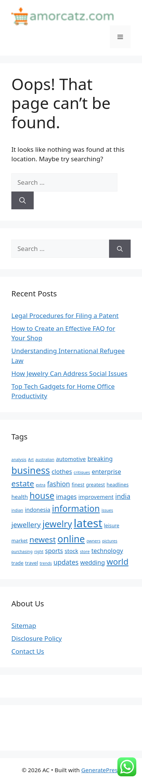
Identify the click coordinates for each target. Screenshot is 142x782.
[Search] (22, 201)
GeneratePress (100, 770)
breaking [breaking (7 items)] (100, 459)
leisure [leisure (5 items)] (111, 525)
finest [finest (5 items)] (78, 484)
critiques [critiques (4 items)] (82, 472)
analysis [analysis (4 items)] (19, 459)
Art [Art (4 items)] (31, 459)
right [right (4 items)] (38, 551)
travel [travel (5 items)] (31, 562)
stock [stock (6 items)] (71, 551)
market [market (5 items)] (19, 540)
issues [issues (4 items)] (107, 510)
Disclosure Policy (36, 638)
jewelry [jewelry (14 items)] (57, 524)
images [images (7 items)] (66, 496)
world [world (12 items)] (117, 561)
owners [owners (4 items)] (94, 541)
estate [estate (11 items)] (22, 483)
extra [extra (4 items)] (40, 485)
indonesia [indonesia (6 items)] (37, 509)
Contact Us (27, 651)
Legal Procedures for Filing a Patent (65, 315)
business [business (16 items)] (30, 470)
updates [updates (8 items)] (65, 562)
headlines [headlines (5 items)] (118, 484)
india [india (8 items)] (122, 496)
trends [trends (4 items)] (46, 563)
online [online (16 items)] (71, 538)
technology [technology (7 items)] (107, 551)
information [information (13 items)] (76, 508)
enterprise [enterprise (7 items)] (106, 471)
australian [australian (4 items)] (45, 459)
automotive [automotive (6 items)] (71, 459)
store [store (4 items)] (85, 551)
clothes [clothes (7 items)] (61, 471)
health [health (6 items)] (19, 496)
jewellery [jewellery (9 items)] (26, 524)
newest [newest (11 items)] (43, 539)
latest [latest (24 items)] (88, 523)
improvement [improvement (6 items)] (96, 496)
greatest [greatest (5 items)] (95, 484)
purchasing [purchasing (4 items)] (22, 551)
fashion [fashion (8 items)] (58, 483)
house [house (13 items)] (42, 496)
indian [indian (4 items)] (17, 510)
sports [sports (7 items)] (54, 551)
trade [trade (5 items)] (17, 562)
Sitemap (23, 625)
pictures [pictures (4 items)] (109, 541)
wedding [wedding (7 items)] (92, 562)
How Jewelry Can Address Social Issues (69, 373)
